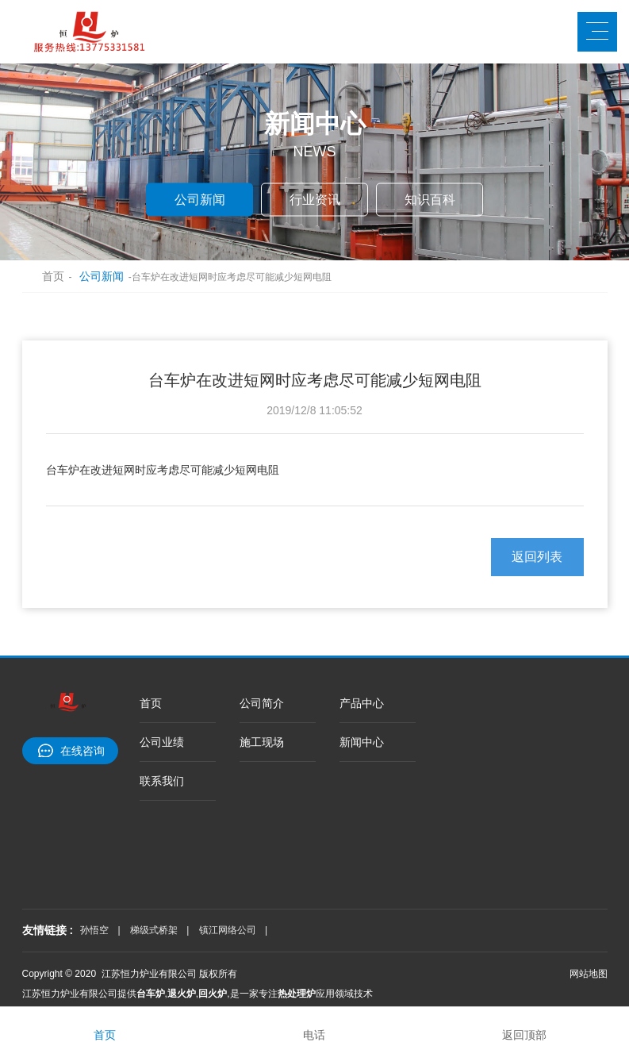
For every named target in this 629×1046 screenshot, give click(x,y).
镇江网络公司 (227, 930)
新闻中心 (361, 742)
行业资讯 (315, 199)
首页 (45, 276)
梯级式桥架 (154, 930)
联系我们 (162, 781)
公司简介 (262, 703)
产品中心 (361, 703)
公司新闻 (200, 199)
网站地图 (589, 973)
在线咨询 (82, 750)
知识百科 (430, 199)
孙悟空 (94, 930)
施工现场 (262, 742)
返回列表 (537, 556)
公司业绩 (162, 742)
